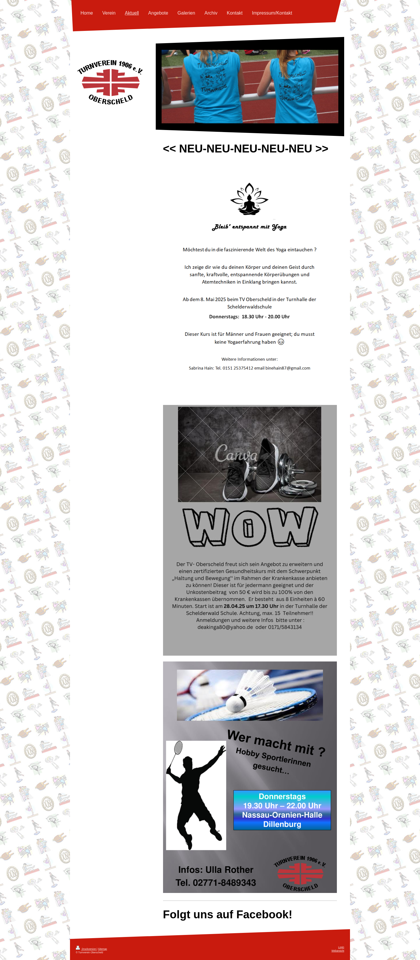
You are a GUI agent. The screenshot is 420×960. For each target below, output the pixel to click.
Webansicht (337, 950)
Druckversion (86, 948)
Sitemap (102, 948)
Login (341, 947)
